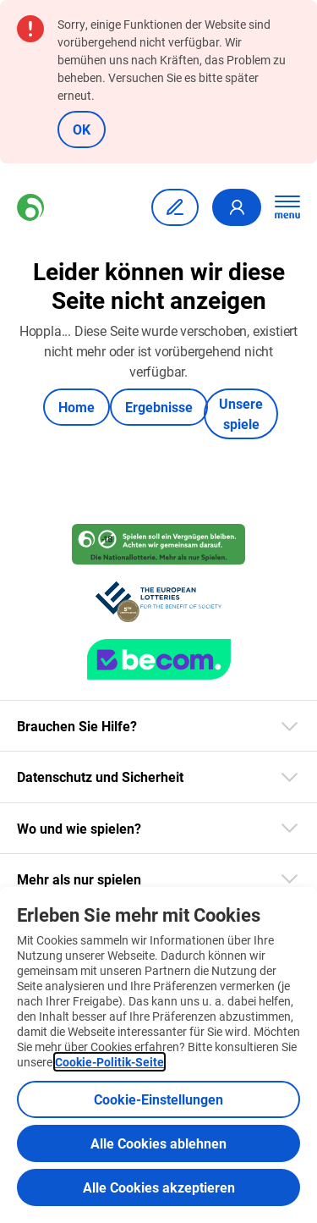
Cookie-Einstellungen (158, 1099)
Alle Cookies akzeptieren (159, 1187)
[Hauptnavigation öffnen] (287, 207)
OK (81, 129)
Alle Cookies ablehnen (158, 1143)
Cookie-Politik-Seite (109, 1062)
